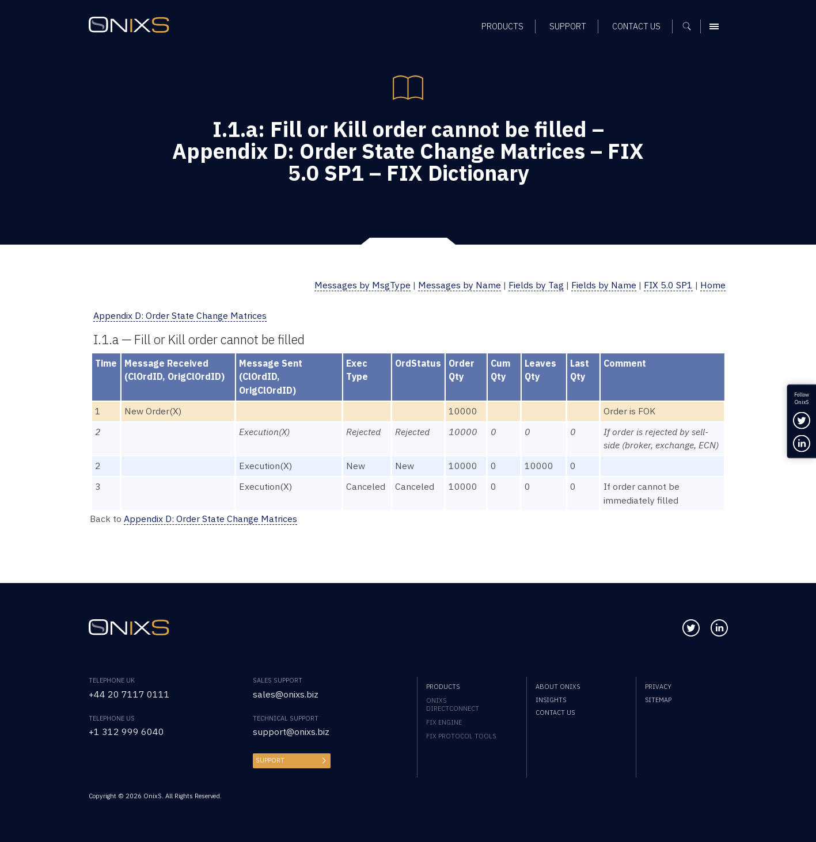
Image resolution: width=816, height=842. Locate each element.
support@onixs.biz (291, 731)
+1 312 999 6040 (126, 731)
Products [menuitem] (443, 687)
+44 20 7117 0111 (129, 694)
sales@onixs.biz (285, 694)
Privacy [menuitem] (658, 687)
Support (270, 760)
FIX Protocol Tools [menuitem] (461, 736)
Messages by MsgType (362, 285)
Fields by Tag (536, 285)
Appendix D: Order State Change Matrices (180, 315)
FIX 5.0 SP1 (668, 285)
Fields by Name (603, 285)
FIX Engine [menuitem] (444, 722)
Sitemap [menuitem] (658, 700)
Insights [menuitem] (551, 700)
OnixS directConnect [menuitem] (452, 704)
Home (713, 285)
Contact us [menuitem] (555, 712)
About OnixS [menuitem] (558, 687)
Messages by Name (459, 285)
